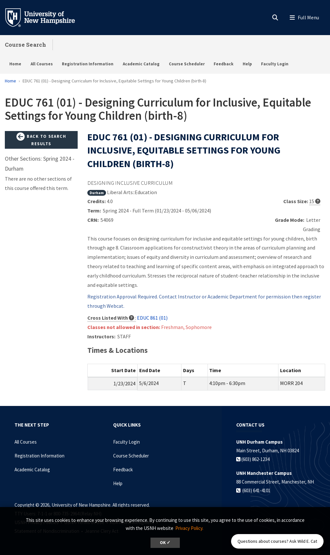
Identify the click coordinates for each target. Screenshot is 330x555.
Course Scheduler (187, 64)
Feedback (223, 64)
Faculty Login (274, 64)
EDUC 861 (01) (152, 318)
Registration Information (87, 64)
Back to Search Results (41, 139)
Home (15, 64)
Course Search (25, 44)
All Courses (42, 64)
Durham (97, 192)
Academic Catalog (141, 64)
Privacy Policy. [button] (189, 528)
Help (247, 64)
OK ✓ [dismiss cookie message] (165, 542)
